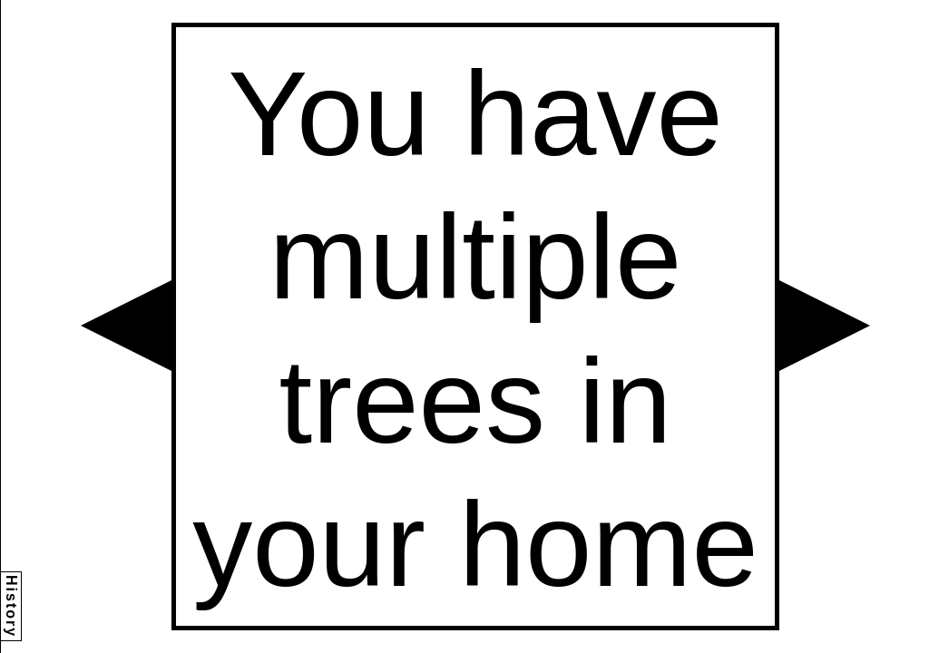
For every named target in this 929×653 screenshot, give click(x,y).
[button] (126, 325)
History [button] (11, 606)
